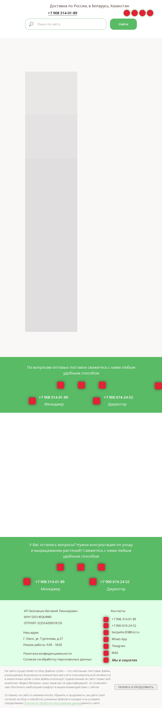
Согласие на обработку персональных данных (57, 659)
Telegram (118, 646)
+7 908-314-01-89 (124, 619)
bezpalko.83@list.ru (125, 632)
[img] (12, 8)
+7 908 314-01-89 (62, 12)
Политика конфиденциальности (47, 653)
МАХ (115, 653)
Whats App (119, 639)
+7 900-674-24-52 (124, 626)
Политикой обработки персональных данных (52, 703)
